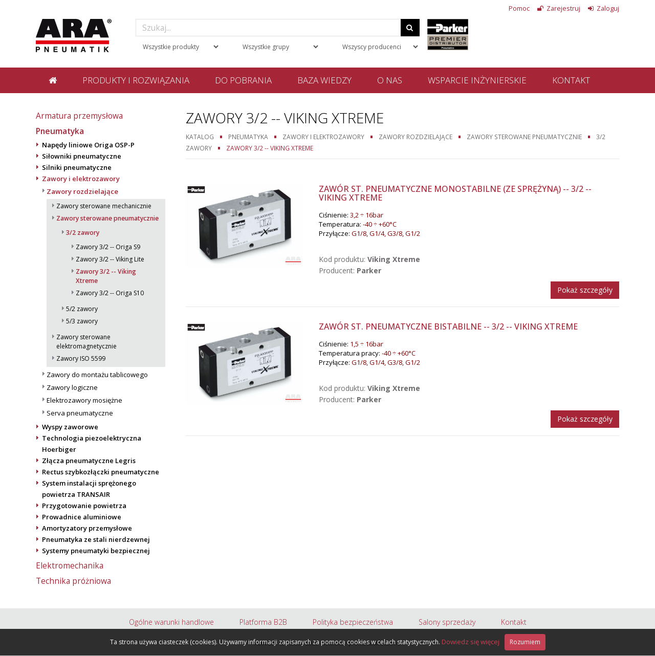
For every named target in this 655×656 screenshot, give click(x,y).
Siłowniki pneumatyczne (81, 156)
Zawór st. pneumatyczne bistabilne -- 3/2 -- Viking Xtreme (448, 326)
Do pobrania (243, 80)
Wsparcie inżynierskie (477, 80)
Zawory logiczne (72, 387)
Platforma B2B (263, 622)
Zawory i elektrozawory (81, 178)
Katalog (200, 137)
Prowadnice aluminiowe (81, 516)
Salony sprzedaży (447, 622)
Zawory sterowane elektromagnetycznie (86, 342)
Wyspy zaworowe (70, 426)
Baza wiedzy (324, 80)
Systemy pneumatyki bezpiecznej (96, 550)
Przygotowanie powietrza (84, 505)
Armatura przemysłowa (79, 115)
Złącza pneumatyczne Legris (89, 460)
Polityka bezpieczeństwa (353, 622)
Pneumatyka (60, 131)
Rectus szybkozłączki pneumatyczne (100, 471)
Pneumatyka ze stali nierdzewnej (96, 539)
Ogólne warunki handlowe (171, 622)
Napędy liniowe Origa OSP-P (88, 144)
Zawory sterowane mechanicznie (103, 206)
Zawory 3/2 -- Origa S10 (110, 293)
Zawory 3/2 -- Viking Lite (110, 259)
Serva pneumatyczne (80, 413)
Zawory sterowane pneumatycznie (107, 218)
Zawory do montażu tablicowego (97, 374)
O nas (389, 80)
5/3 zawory (82, 321)
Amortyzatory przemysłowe (87, 528)
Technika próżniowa (73, 580)
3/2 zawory (82, 232)
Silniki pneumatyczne (77, 167)
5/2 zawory (82, 308)
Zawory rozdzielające (82, 191)
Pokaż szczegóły (585, 290)
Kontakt (571, 80)
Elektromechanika (69, 565)
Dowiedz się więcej (470, 641)
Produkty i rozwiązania (135, 80)
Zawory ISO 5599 (80, 358)
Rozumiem (525, 642)
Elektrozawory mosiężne (84, 400)
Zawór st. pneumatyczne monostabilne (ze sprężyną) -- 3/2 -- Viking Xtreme (455, 193)
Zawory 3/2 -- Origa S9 (108, 247)
